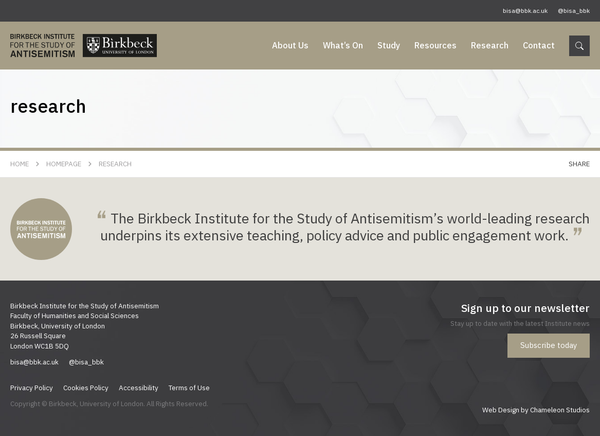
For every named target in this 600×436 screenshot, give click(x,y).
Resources (435, 45)
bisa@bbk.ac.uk (525, 10)
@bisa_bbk (574, 10)
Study (388, 45)
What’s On (343, 45)
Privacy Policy (31, 387)
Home (19, 163)
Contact (539, 45)
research (115, 163)
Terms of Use (189, 387)
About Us (290, 45)
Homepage (63, 163)
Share (579, 163)
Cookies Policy (85, 387)
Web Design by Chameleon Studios (536, 409)
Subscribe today (548, 345)
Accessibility (138, 387)
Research (489, 45)
